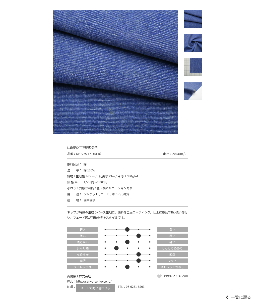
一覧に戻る (241, 297)
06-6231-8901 (135, 286)
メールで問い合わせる (95, 288)
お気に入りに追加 (176, 276)
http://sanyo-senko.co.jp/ (94, 281)
